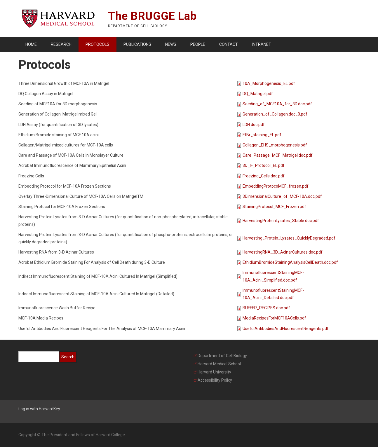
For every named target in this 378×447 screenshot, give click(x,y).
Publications (137, 44)
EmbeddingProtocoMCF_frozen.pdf (276, 186)
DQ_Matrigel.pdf (258, 93)
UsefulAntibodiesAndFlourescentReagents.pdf (286, 328)
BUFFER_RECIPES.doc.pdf (266, 307)
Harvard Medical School (217, 364)
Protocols (97, 44)
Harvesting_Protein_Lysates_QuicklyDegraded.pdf (289, 238)
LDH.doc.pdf (254, 124)
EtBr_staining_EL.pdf (262, 134)
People (197, 44)
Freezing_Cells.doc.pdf (264, 176)
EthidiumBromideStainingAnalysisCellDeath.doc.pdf (290, 262)
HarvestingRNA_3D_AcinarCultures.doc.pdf (283, 252)
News (170, 44)
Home (31, 44)
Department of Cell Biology (220, 355)
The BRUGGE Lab (152, 16)
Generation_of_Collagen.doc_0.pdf (275, 114)
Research (61, 44)
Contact (228, 44)
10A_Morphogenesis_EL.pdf (269, 83)
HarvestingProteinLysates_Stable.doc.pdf (281, 220)
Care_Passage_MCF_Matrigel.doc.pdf (278, 155)
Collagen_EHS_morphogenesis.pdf (275, 145)
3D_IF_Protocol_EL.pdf (264, 165)
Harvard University (212, 372)
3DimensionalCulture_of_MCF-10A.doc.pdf (282, 196)
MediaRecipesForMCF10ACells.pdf (274, 318)
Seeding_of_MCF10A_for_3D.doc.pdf (277, 104)
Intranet (261, 44)
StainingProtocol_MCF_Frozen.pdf (274, 206)
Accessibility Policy (213, 380)
